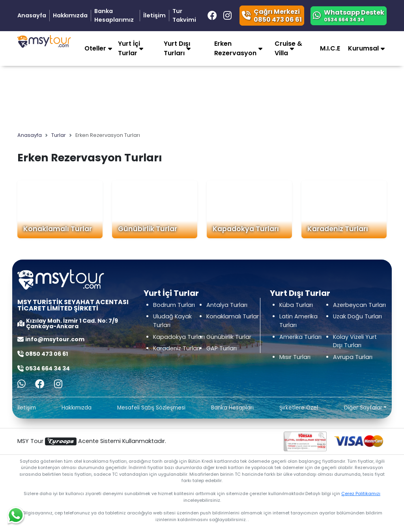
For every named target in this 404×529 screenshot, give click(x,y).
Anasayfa (31, 15)
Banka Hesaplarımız (114, 15)
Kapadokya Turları (246, 229)
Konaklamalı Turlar (57, 229)
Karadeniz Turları (337, 229)
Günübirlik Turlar (147, 229)
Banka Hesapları (232, 407)
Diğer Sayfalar (363, 407)
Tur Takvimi (184, 15)
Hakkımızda (70, 15)
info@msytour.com (54, 339)
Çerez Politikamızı (360, 493)
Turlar (58, 135)
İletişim (154, 15)
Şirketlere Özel (298, 407)
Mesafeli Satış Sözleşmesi (151, 407)
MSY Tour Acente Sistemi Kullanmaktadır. (91, 441)
